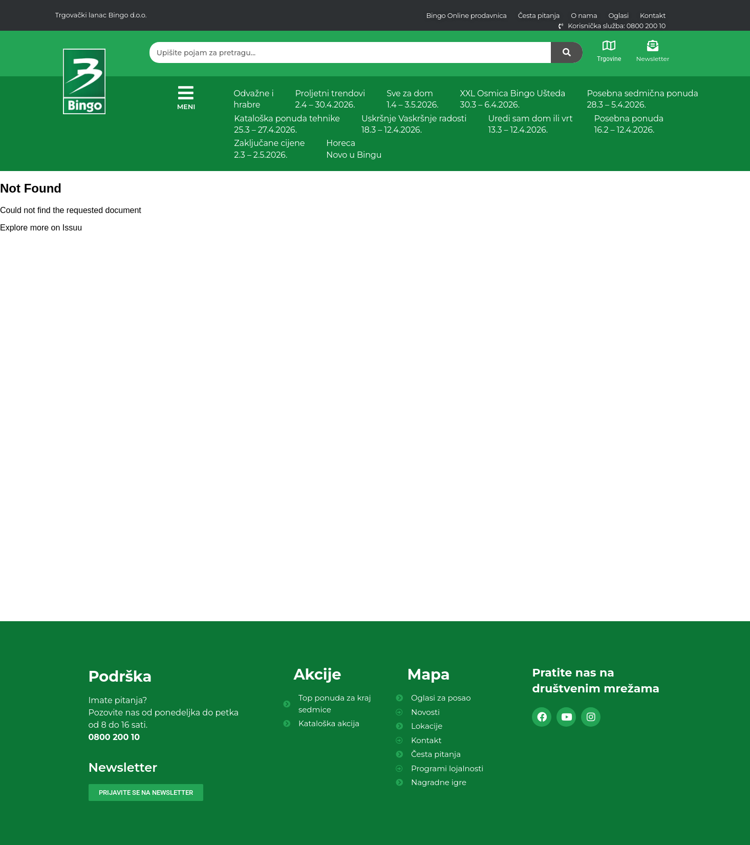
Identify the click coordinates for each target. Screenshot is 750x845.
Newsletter (653, 58)
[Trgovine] (608, 45)
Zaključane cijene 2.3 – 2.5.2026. (269, 148)
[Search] (567, 52)
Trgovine (609, 58)
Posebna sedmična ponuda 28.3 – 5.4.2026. (642, 99)
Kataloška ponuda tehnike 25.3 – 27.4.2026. (287, 124)
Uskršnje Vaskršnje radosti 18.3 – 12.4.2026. (414, 124)
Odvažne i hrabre (253, 99)
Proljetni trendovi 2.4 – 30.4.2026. (330, 99)
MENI (186, 106)
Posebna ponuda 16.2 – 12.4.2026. (628, 124)
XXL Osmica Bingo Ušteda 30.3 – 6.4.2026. (513, 99)
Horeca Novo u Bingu (353, 148)
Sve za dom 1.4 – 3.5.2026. (412, 99)
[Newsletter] (652, 45)
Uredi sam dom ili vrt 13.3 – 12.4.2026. (530, 124)
